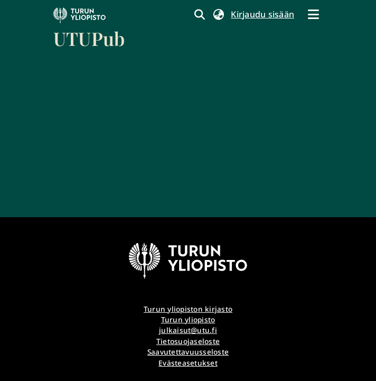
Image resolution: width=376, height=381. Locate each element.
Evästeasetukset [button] (188, 363)
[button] (218, 14)
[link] (89, 29)
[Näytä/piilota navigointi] (313, 14)
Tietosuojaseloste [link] (188, 341)
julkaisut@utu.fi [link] (188, 330)
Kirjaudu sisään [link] (263, 14)
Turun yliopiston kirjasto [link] (188, 309)
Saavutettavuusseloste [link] (188, 352)
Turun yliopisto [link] (188, 319)
